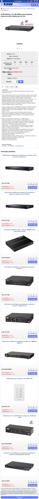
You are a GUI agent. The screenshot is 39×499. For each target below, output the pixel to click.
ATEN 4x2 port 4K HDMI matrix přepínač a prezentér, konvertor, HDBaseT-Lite (19, 305)
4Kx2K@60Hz (5, 10)
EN (31, 1)
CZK (28, 1)
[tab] (3, 87)
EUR (24, 1)
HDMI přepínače (31, 8)
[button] (17, 48)
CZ (33, 1)
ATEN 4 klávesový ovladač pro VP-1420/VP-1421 (19, 378)
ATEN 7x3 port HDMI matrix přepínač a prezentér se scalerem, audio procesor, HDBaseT (20, 193)
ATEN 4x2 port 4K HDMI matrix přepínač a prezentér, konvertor (19, 267)
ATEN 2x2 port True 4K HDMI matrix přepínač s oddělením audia (19, 416)
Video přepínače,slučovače (18, 8)
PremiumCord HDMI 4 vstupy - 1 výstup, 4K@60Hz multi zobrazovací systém (19, 230)
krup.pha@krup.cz (19, 146)
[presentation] (3, 87)
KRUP (9, 4)
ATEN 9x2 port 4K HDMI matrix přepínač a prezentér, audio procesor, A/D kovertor (20, 156)
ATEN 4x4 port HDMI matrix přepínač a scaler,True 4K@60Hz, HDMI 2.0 (19, 342)
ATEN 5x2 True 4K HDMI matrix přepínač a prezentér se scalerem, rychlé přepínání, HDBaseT (19, 453)
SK (36, 1)
